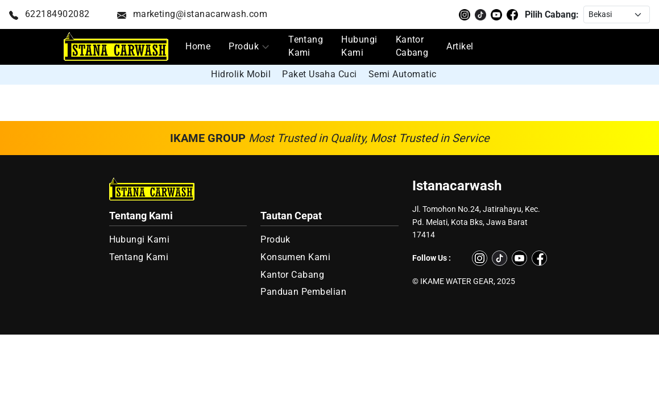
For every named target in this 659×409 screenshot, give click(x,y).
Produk (244, 46)
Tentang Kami (305, 46)
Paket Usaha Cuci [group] (319, 74)
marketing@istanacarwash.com (192, 14)
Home (197, 46)
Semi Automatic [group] (402, 74)
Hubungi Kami (359, 46)
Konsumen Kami (295, 257)
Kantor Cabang (412, 46)
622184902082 (49, 14)
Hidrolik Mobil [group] (241, 74)
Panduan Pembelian (303, 292)
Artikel (459, 46)
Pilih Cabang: (552, 14)
